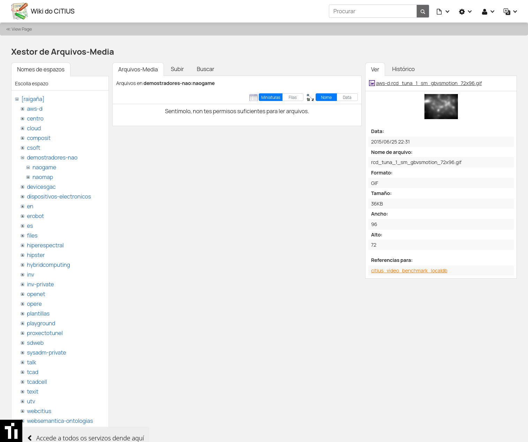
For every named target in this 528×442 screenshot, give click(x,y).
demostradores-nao (52, 157)
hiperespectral (45, 245)
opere (34, 304)
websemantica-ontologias (60, 421)
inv (30, 274)
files (32, 235)
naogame (44, 167)
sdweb (35, 343)
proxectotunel (45, 333)
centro (35, 118)
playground (41, 323)
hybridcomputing (48, 265)
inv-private (40, 284)
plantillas (38, 313)
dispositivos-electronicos (59, 196)
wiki (31, 430)
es (30, 226)
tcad (32, 372)
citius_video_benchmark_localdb (409, 270)
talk (31, 362)
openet (36, 294)
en (30, 206)
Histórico (403, 69)
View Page (22, 29)
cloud (34, 128)
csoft (33, 148)
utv (31, 401)
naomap (42, 177)
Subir (177, 69)
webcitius (39, 411)
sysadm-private (46, 352)
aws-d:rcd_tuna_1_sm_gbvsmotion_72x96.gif (429, 83)
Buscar (205, 69)
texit (32, 391)
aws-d (34, 109)
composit (39, 138)
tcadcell (37, 382)
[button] (443, 11)
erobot (35, 216)
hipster (36, 255)
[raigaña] (32, 99)
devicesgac (41, 187)
